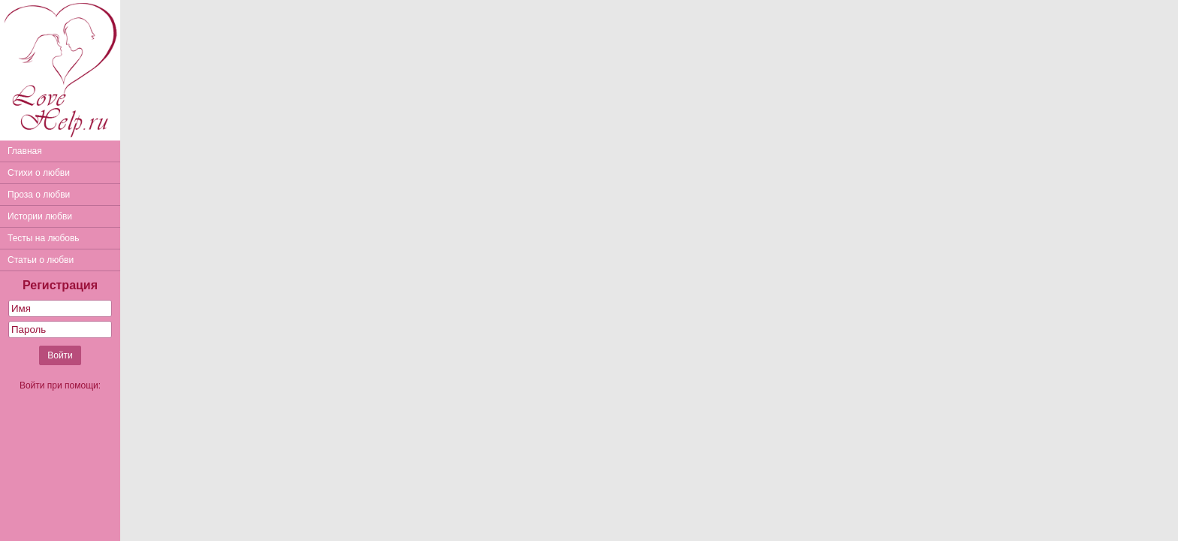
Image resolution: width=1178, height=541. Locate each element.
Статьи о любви (41, 260)
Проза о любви (39, 194)
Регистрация (60, 285)
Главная (25, 151)
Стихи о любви (39, 173)
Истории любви (40, 216)
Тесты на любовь (44, 238)
